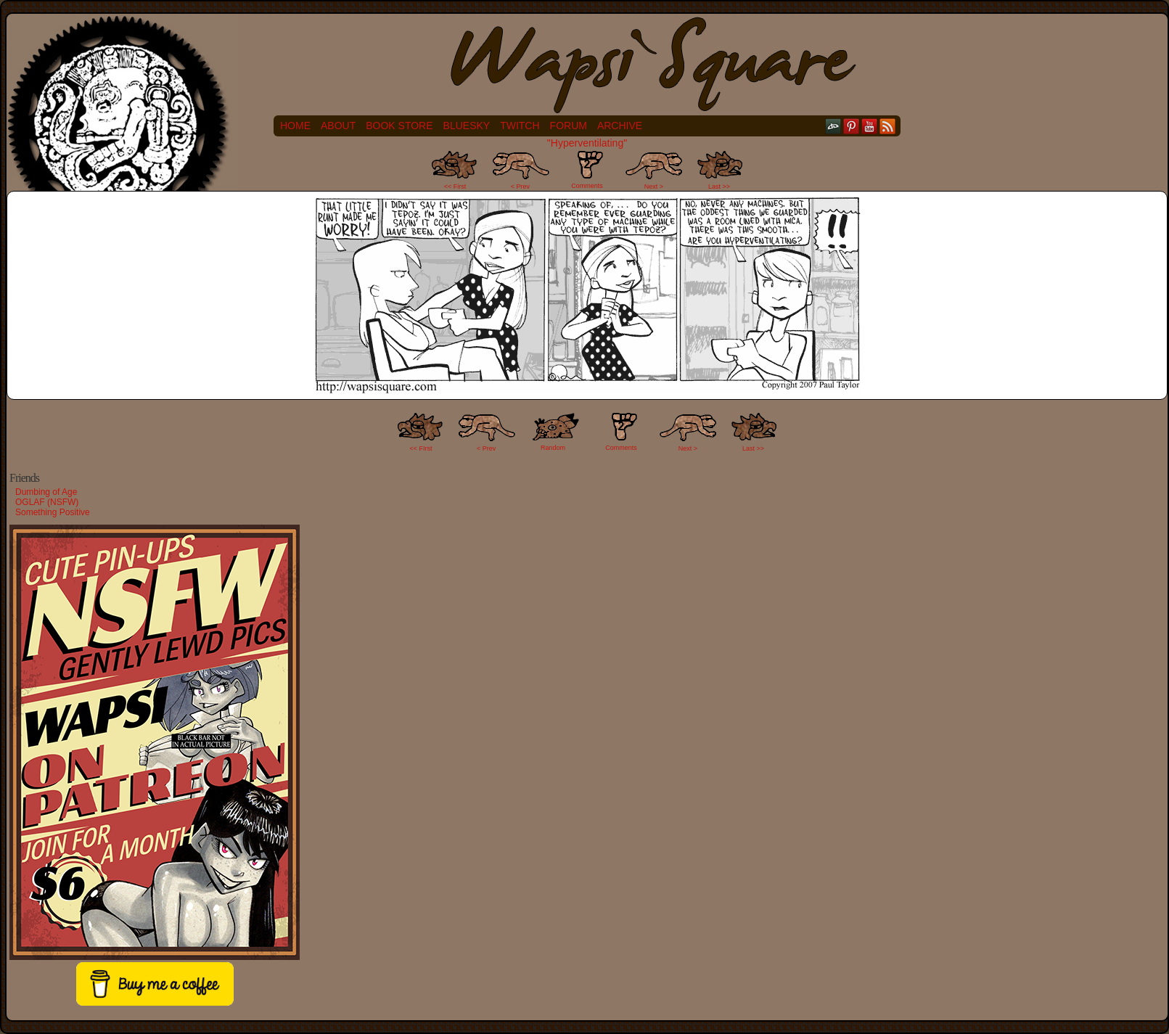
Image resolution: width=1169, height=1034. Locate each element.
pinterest (851, 126)
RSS (888, 126)
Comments (587, 169)
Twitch (519, 125)
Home (295, 125)
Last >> (719, 186)
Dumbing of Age (46, 492)
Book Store (399, 125)
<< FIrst (421, 448)
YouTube (870, 126)
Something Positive (52, 512)
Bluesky (467, 125)
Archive (619, 125)
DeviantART (833, 126)
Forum (568, 125)
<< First (455, 186)
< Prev (520, 186)
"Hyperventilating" (587, 143)
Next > (653, 186)
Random (553, 447)
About (338, 125)
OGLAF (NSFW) (46, 502)
